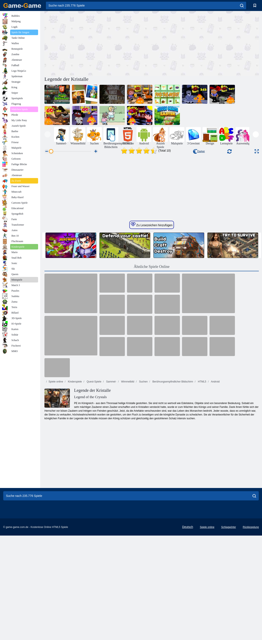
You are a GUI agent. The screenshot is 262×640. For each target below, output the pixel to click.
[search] (241, 5)
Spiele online (55, 480)
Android (215, 480)
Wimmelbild (127, 480)
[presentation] (47, 134)
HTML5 (201, 480)
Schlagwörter (228, 626)
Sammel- (110, 480)
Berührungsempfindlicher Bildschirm (172, 480)
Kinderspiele (74, 480)
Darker (199, 151)
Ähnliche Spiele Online (152, 366)
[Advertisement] (98, 43)
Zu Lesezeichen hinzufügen (151, 323)
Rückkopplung (251, 626)
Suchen (143, 480)
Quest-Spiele (93, 480)
